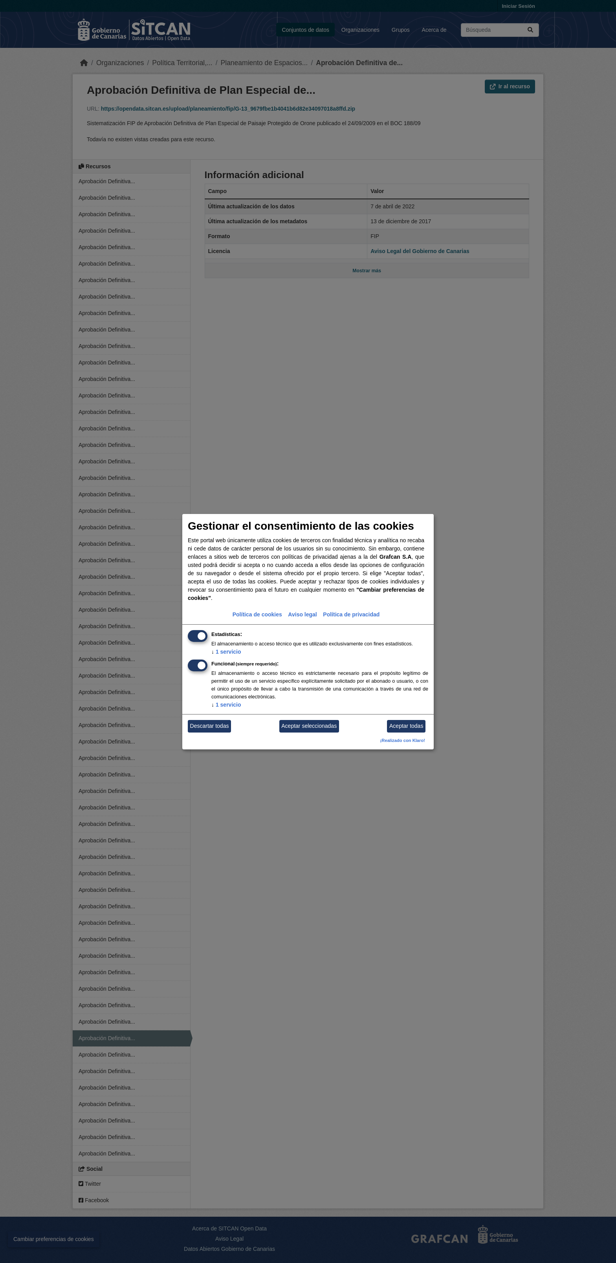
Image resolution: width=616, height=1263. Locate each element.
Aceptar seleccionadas (309, 726)
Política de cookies (257, 614)
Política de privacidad (351, 614)
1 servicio (226, 652)
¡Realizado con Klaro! (402, 740)
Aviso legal (302, 614)
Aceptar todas (406, 726)
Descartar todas (209, 726)
